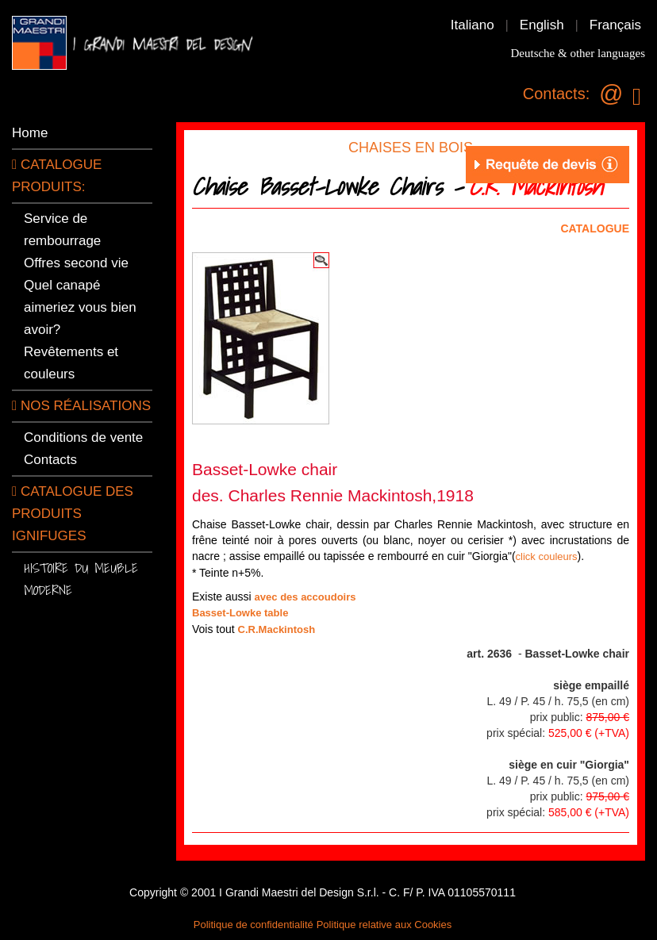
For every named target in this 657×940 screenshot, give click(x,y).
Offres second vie (76, 262)
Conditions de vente (83, 437)
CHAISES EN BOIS (410, 147)
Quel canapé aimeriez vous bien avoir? (80, 307)
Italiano (472, 25)
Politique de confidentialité (253, 924)
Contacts (50, 459)
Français (615, 25)
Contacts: (556, 93)
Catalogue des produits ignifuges (72, 513)
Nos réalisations (81, 405)
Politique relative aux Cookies (384, 924)
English (542, 25)
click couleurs (547, 556)
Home (30, 132)
